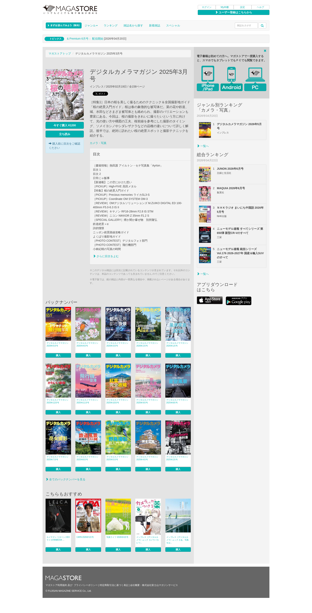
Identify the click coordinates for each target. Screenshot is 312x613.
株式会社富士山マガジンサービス (160, 585)
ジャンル (91, 25)
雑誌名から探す (133, 25)
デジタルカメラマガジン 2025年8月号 (177, 401)
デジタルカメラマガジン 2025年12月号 (57, 401)
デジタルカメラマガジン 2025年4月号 (147, 458)
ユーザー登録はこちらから (233, 12)
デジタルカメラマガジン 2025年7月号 (57, 458)
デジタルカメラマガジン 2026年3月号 (117, 344)
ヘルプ (260, 7)
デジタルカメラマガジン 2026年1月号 (177, 344)
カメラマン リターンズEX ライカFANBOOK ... (58, 538)
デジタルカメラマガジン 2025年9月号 (147, 401)
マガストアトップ (60, 53)
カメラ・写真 (98, 143)
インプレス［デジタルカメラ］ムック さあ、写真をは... (177, 540)
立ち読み (64, 134)
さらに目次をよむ (106, 256)
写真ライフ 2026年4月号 (117, 537)
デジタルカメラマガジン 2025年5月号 (117, 458)
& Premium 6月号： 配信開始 (85, 38)
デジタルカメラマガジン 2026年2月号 (147, 344)
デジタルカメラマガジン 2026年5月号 (57, 344)
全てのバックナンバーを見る (65, 479)
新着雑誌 (154, 25)
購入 (58, 355)
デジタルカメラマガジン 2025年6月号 (87, 458)
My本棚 (225, 7)
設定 (242, 7)
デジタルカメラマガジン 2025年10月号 (117, 401)
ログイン (207, 7)
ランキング (111, 25)
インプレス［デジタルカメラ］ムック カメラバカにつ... (147, 540)
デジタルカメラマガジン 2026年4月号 (87, 344)
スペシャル (173, 25)
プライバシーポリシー (86, 585)
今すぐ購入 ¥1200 (65, 125)
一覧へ (203, 146)
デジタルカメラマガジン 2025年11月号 (87, 401)
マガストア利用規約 (56, 585)
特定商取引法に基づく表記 (114, 585)
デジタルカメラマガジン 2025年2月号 (177, 458)
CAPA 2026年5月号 (85, 537)
